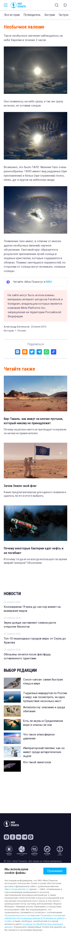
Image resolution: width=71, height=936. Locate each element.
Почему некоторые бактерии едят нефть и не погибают (33, 550)
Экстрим (49, 15)
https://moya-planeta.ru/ (17, 889)
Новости (12, 593)
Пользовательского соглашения (22, 915)
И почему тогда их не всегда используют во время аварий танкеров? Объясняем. (35, 561)
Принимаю (55, 871)
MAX (49, 281)
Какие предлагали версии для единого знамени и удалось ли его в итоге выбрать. (35, 494)
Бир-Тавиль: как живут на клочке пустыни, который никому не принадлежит (33, 421)
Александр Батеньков (17, 326)
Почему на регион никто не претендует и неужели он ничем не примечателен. (35, 431)
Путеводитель (32, 15)
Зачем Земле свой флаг (20, 486)
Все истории (12, 15)
